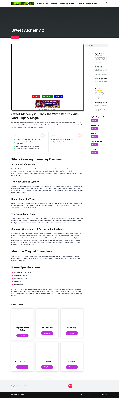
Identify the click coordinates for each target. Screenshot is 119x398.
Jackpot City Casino (101, 102)
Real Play (36, 96)
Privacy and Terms (80, 394)
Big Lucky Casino (100, 54)
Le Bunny (47, 361)
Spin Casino (98, 66)
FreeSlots (22, 394)
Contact (88, 394)
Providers (81, 3)
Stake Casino (99, 89)
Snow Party (71, 328)
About (94, 394)
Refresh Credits (47, 96)
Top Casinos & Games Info (67, 3)
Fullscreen (59, 96)
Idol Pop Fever (47, 328)
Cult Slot (71, 361)
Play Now (22, 335)
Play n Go (15, 37)
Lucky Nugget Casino (101, 78)
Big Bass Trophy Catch (22, 329)
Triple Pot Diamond (22, 361)
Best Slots (54, 3)
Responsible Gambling (103, 394)
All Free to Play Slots (42, 3)
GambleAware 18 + (92, 3)
